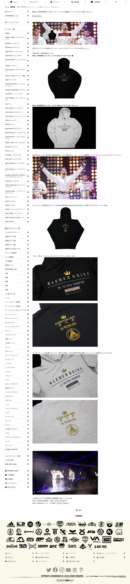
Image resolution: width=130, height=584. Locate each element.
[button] (75, 2)
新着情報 (78, 516)
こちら (62, 501)
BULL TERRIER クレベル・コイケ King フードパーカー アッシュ (55, 105)
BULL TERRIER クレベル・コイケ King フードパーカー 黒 (52, 56)
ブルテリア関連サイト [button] (65, 580)
